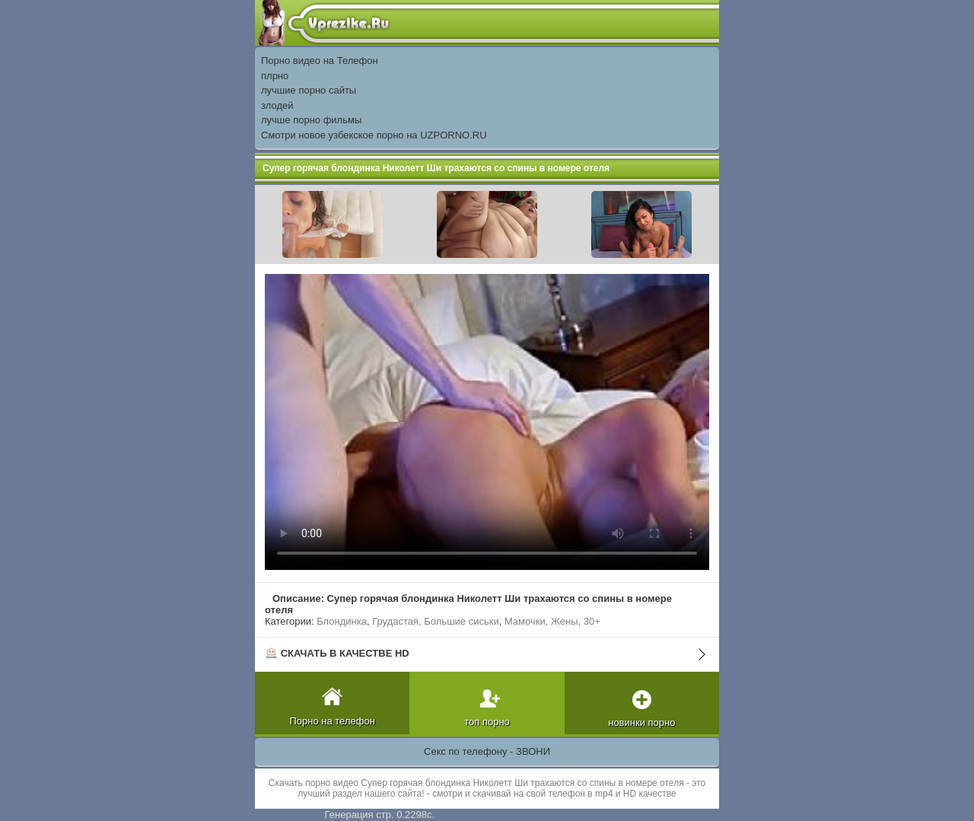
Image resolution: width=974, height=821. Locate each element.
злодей (277, 105)
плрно (274, 75)
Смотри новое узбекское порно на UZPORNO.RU (374, 135)
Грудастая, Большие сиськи (435, 621)
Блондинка (342, 621)
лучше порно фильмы (311, 120)
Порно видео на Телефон (319, 60)
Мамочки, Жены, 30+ (552, 621)
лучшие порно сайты (308, 90)
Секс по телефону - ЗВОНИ (487, 751)
